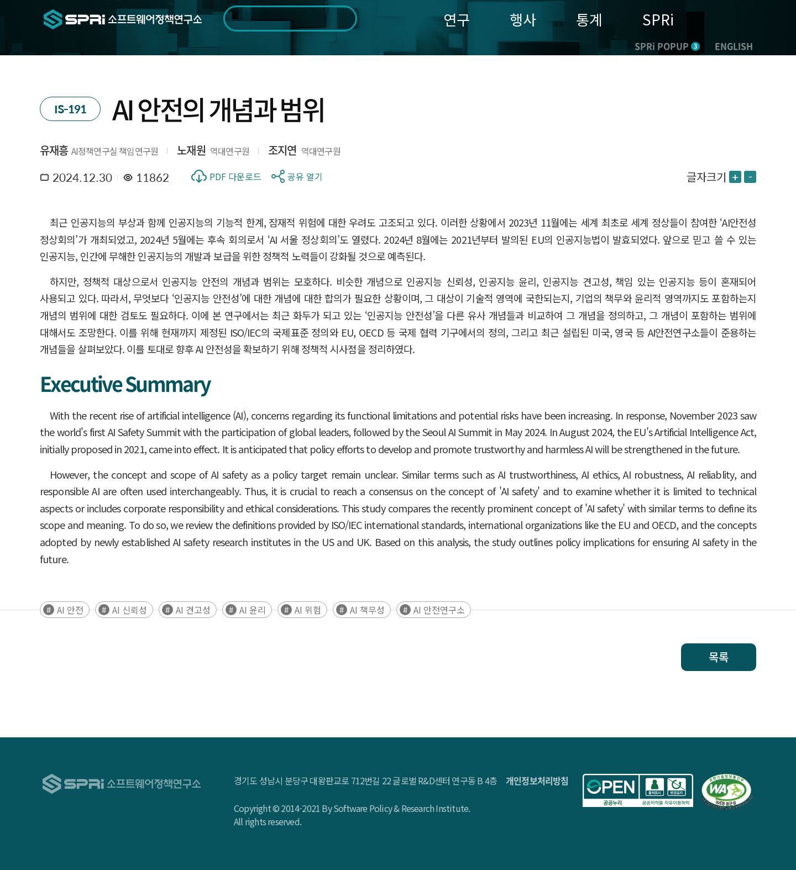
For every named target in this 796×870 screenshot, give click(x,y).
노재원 (191, 150)
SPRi (658, 19)
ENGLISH (734, 46)
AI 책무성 (367, 609)
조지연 (282, 150)
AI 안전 (70, 609)
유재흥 (54, 150)
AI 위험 (308, 609)
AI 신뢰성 (129, 609)
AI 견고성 (193, 609)
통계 (589, 19)
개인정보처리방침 (537, 780)
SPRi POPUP (667, 46)
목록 (719, 657)
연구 (456, 19)
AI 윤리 (252, 609)
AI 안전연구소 (439, 609)
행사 (523, 19)
